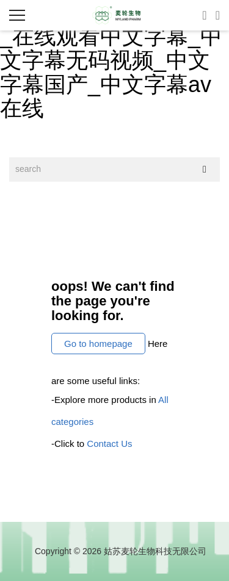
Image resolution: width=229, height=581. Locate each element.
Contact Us (109, 443)
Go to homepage (98, 343)
